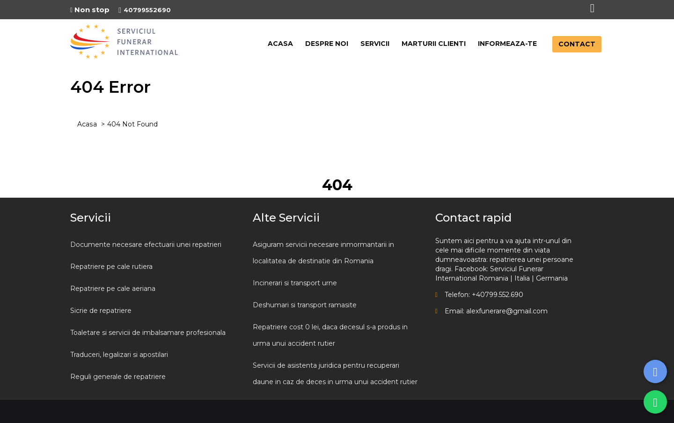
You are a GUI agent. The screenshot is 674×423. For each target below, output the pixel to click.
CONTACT (576, 44)
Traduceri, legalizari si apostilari (119, 354)
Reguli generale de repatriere (118, 376)
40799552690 (144, 10)
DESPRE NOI (326, 43)
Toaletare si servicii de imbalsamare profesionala (148, 332)
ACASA (280, 43)
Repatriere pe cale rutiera (111, 266)
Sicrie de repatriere (101, 310)
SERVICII (374, 43)
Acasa (86, 124)
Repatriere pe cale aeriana (112, 288)
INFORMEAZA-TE (507, 43)
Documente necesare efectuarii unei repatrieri (145, 244)
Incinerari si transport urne (295, 283)
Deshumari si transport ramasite (305, 305)
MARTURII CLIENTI (434, 43)
